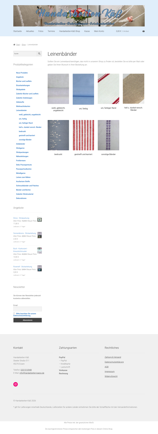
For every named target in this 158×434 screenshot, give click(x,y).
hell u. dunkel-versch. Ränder (30, 127)
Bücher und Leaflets (24, 81)
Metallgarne (20, 173)
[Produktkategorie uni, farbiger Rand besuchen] (108, 91)
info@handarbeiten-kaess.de (32, 373)
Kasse (87, 31)
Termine (51, 31)
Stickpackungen (22, 152)
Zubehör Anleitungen (24, 98)
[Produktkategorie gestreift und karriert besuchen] (83, 138)
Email (15, 305)
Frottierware (21, 161)
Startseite (17, 31)
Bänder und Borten (23, 190)
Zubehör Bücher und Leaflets (27, 94)
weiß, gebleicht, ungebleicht (29, 115)
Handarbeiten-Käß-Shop (69, 31)
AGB (107, 367)
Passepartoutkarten (23, 169)
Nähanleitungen (22, 156)
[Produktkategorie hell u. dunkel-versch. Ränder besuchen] (133, 92)
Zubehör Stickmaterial (24, 194)
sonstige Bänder (25, 140)
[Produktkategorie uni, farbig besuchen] (83, 92)
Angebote (20, 77)
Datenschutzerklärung (114, 362)
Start (18, 45)
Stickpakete (20, 89)
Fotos (40, 31)
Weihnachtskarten (23, 106)
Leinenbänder (21, 110)
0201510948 (26, 370)
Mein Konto (99, 31)
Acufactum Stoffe (23, 181)
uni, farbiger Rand (26, 123)
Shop (24, 45)
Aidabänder (20, 144)
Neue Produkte (22, 73)
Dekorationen (21, 198)
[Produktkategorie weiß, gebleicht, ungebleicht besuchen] (58, 93)
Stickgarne (20, 148)
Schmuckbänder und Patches (27, 186)
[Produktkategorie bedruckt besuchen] (58, 138)
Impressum (110, 371)
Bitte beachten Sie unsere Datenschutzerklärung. (24, 315)
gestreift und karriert (27, 135)
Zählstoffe (20, 102)
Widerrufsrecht (111, 376)
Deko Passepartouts (24, 165)
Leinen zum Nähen (23, 177)
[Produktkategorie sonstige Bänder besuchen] (108, 138)
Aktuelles (30, 31)
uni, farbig (23, 119)
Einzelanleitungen (23, 85)
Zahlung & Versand (113, 357)
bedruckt (22, 131)
